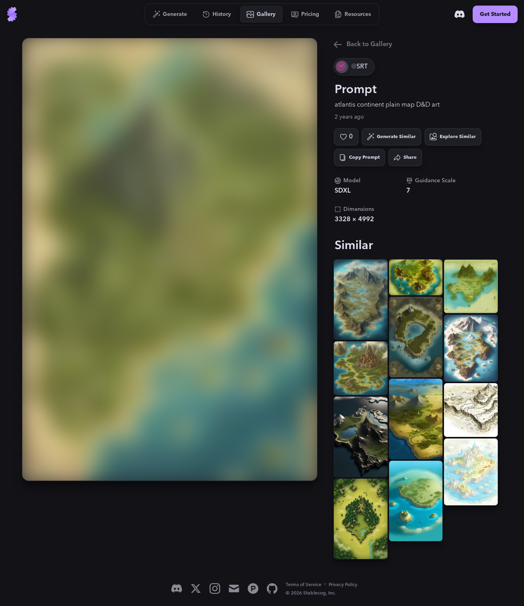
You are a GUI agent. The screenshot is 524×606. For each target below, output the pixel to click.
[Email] (233, 588)
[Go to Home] (12, 14)
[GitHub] (272, 588)
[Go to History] (217, 14)
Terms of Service (303, 584)
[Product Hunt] (253, 588)
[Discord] (459, 14)
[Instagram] (214, 588)
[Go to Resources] (353, 14)
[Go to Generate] (170, 14)
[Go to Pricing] (305, 14)
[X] (195, 588)
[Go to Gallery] (261, 14)
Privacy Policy (343, 584)
